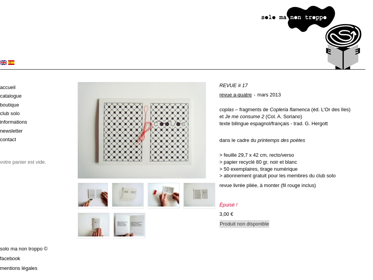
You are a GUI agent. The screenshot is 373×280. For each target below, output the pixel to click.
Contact (8, 139)
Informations (13, 122)
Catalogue (11, 96)
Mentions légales (18, 268)
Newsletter (11, 131)
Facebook (10, 258)
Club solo (10, 113)
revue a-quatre (236, 95)
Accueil (8, 87)
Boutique (9, 105)
